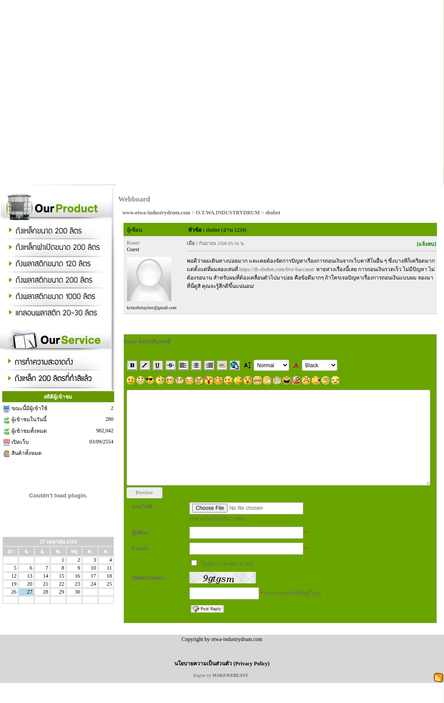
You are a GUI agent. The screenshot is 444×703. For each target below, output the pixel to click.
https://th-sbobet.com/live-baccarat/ (277, 269)
